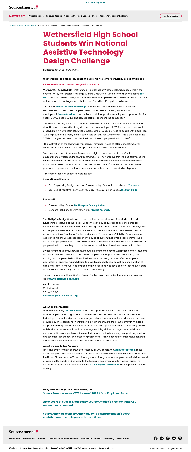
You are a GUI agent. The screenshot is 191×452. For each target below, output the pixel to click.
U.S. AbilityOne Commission (105, 364)
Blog (94, 16)
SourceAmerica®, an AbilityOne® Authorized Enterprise (73, 448)
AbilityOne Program (125, 349)
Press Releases (36, 16)
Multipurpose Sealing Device (90, 205)
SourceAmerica (67, 114)
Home (11, 25)
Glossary (109, 438)
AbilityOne (123, 438)
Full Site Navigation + (95, 2)
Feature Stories (54, 16)
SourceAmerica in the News (114, 16)
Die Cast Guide (129, 189)
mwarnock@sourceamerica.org (61, 295)
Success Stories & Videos (77, 16)
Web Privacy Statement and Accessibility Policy (29, 448)
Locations (14, 438)
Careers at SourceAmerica (63, 438)
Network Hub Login (106, 448)
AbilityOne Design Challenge (72, 106)
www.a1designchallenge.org (64, 278)
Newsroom (17, 16)
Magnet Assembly (101, 209)
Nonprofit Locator (91, 438)
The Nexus (134, 185)
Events (41, 438)
